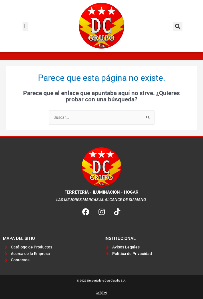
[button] (25, 26)
